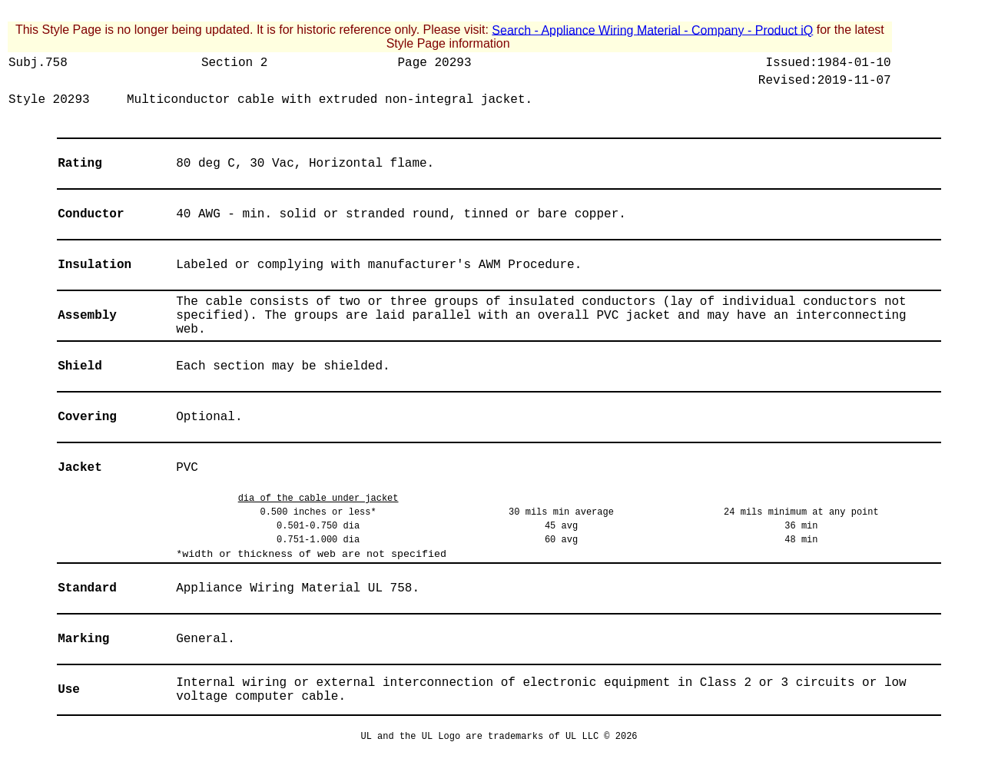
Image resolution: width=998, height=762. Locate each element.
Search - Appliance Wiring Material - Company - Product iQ (652, 29)
